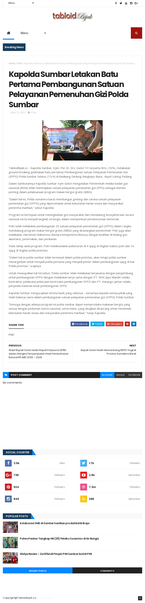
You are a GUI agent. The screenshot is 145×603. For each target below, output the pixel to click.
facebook (134, 375)
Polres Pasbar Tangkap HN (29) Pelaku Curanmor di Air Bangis (59, 538)
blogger (107, 375)
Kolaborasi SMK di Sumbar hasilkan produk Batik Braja (54, 523)
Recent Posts (37, 570)
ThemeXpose (44, 597)
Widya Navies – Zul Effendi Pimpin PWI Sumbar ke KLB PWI (56, 554)
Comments (107, 570)
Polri (19, 63)
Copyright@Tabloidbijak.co (19, 597)
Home (12, 63)
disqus (120, 375)
